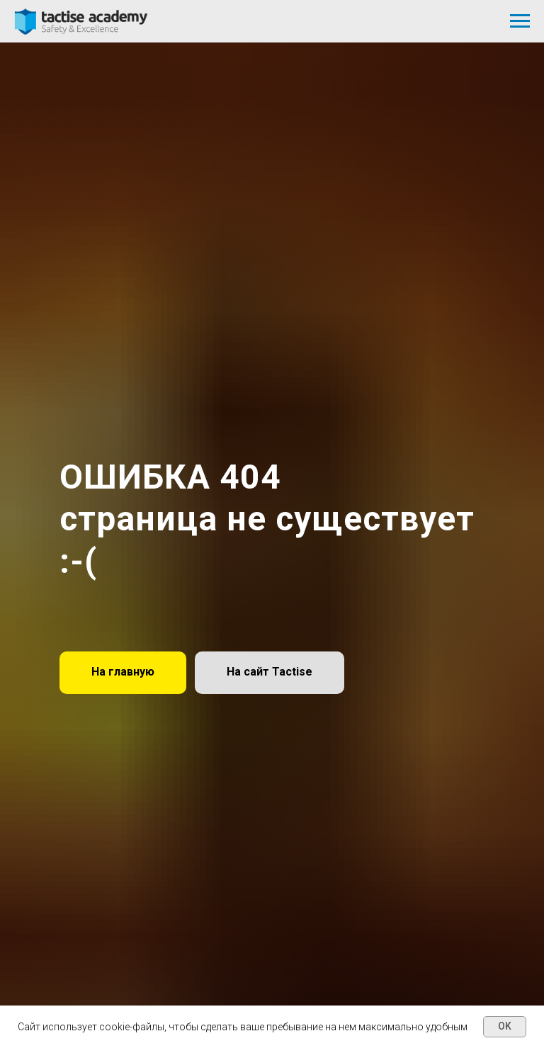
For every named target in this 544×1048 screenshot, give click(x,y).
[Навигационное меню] (520, 21)
